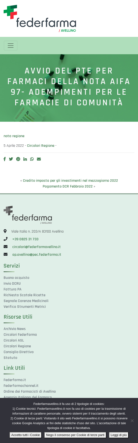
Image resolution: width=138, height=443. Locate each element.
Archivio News (15, 328)
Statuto (10, 357)
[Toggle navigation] (10, 45)
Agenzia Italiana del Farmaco (28, 397)
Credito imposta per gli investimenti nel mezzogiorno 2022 (70, 180)
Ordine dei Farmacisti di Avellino (30, 391)
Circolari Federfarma (20, 334)
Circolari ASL (14, 340)
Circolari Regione (40, 145)
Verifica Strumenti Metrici (25, 306)
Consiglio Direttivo (19, 352)
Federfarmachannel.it (21, 385)
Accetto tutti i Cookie (25, 435)
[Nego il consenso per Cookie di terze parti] (132, 420)
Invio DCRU (12, 283)
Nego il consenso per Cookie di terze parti (75, 435)
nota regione (14, 136)
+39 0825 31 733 (25, 239)
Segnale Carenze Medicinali (26, 300)
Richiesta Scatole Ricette (24, 295)
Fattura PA (12, 289)
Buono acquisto (16, 277)
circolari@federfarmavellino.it (36, 246)
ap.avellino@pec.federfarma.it (36, 254)
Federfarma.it (15, 380)
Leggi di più (119, 435)
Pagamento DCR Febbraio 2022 (68, 186)
